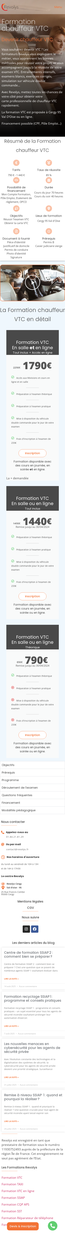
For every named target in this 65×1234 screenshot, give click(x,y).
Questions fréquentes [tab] (17, 795)
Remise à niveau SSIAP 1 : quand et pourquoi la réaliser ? (33, 1097)
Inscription (32, 453)
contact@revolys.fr (17, 849)
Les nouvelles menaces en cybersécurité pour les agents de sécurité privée (32, 1048)
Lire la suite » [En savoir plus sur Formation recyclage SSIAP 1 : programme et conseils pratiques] (11, 1026)
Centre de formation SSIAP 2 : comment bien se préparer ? (28, 954)
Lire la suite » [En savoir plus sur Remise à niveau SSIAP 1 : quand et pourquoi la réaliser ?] (11, 1121)
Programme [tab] (10, 780)
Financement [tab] (11, 803)
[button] (32, 282)
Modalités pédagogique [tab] (19, 810)
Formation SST (12, 1211)
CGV (30, 908)
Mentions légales (30, 901)
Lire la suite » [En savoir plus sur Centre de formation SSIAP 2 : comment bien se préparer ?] (11, 978)
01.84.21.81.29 (15, 836)
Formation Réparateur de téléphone (27, 1218)
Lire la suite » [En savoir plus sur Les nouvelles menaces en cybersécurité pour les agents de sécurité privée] (11, 1077)
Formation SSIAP (13, 1198)
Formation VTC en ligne (18, 1191)
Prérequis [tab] (8, 772)
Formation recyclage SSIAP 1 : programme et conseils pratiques (32, 998)
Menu (58, 7)
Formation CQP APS (15, 1204)
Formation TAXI (12, 1184)
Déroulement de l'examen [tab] (20, 788)
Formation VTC (12, 1178)
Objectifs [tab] (8, 765)
